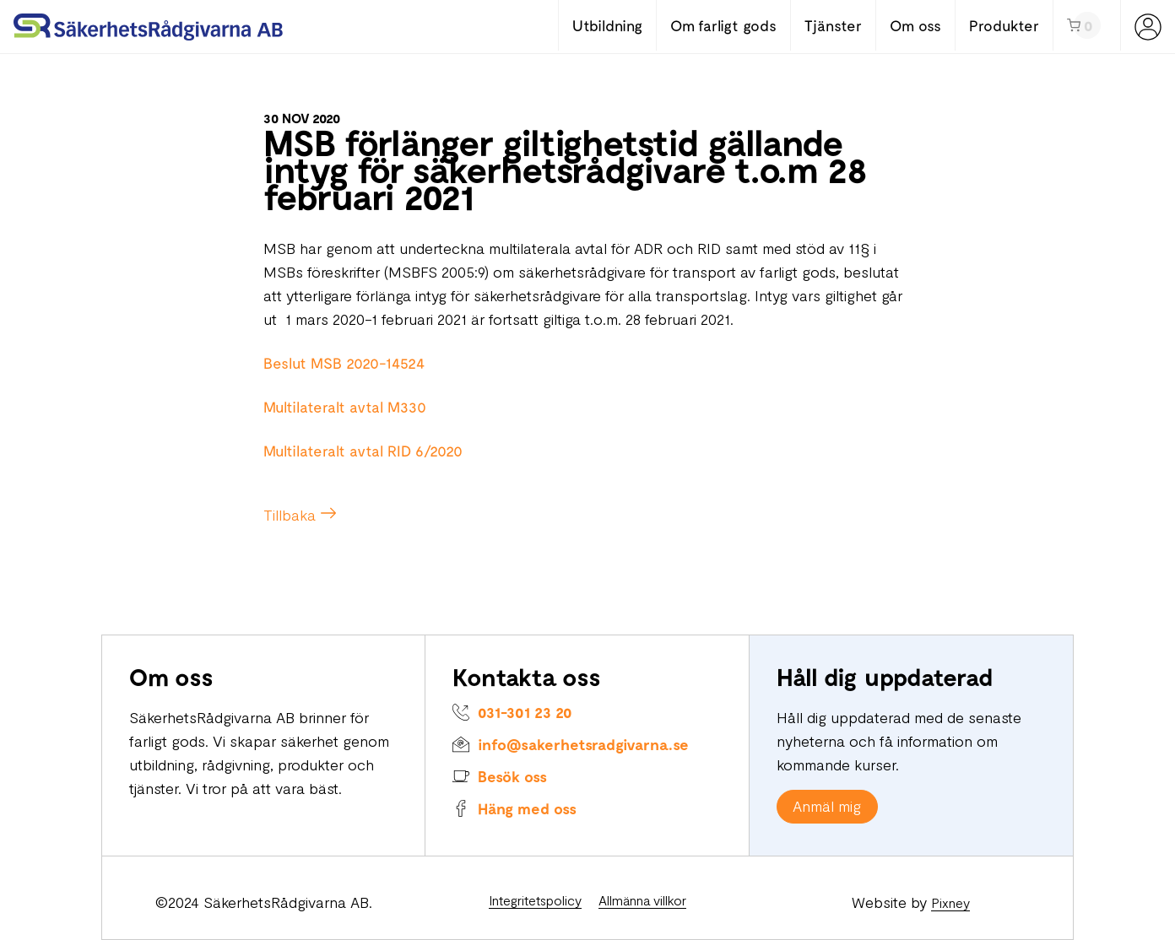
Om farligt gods (723, 25)
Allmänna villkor (642, 900)
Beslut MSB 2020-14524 (344, 363)
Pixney (950, 902)
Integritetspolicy (535, 900)
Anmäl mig (827, 806)
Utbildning (607, 25)
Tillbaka (289, 514)
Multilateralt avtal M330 (344, 406)
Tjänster (833, 25)
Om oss (915, 25)
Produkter (1004, 25)
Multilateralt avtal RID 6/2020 (363, 450)
